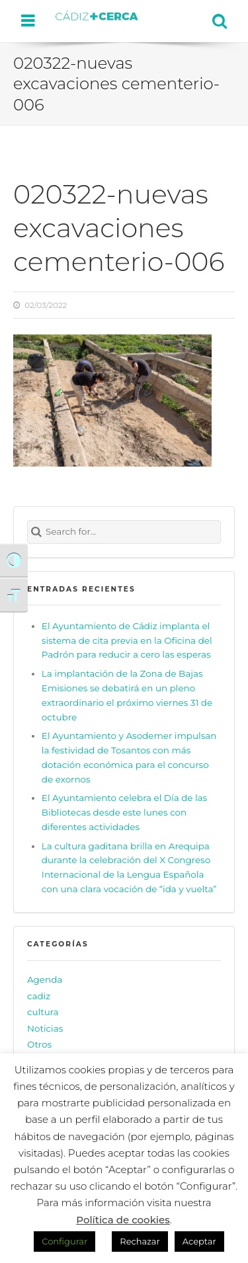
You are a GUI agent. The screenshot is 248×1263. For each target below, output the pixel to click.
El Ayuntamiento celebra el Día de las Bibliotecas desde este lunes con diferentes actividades (124, 812)
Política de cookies (123, 1219)
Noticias (45, 1028)
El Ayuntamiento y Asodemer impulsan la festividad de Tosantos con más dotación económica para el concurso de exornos (129, 757)
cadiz (38, 996)
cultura (43, 1012)
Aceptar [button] (199, 1241)
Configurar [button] (64, 1241)
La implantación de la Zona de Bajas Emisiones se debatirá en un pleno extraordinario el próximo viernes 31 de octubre (127, 695)
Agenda (44, 979)
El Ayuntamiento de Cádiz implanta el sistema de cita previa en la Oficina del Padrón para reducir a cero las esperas (127, 640)
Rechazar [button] (139, 1241)
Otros (39, 1044)
